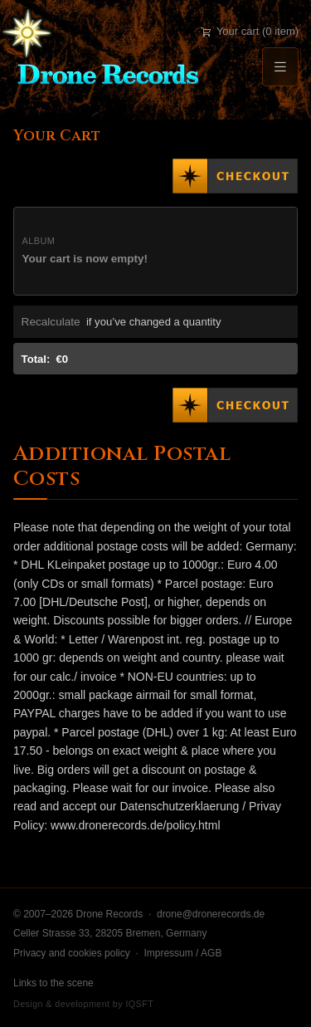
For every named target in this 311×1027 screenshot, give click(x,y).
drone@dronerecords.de (211, 914)
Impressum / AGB (182, 953)
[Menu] (280, 66)
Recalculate (51, 321)
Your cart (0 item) (250, 31)
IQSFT (139, 1004)
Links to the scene (53, 983)
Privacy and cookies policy (71, 953)
